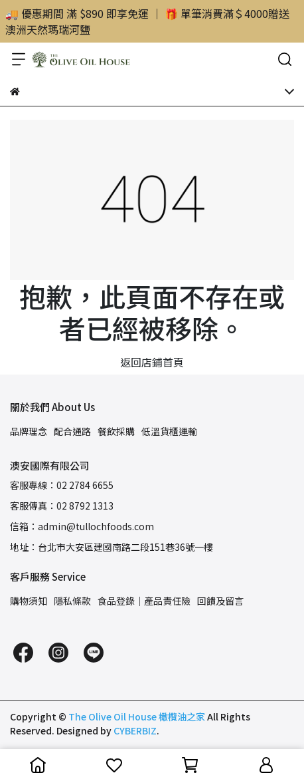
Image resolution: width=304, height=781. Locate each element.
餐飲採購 (116, 431)
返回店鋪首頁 (152, 362)
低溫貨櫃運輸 (169, 431)
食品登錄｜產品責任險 (144, 600)
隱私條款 (72, 600)
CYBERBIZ (135, 730)
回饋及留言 (220, 600)
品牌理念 (28, 431)
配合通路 (72, 431)
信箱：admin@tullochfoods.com (82, 526)
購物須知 (28, 600)
